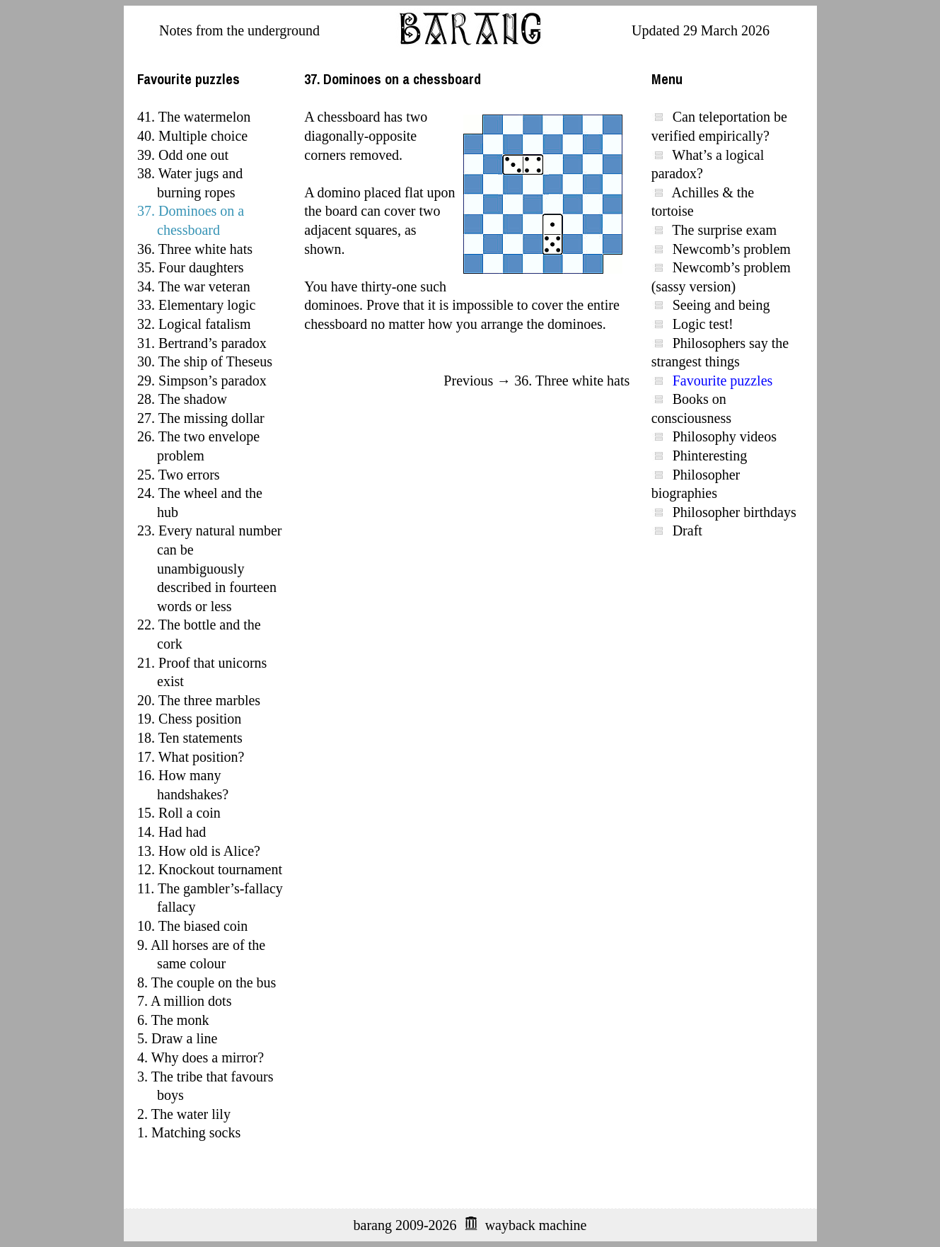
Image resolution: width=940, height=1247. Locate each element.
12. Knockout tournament (209, 869)
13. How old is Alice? (198, 851)
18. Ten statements (190, 738)
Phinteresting (710, 455)
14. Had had (171, 832)
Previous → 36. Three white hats (536, 380)
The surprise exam (724, 230)
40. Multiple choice (192, 136)
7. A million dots (184, 1001)
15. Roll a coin (179, 812)
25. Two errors (178, 474)
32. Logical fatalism (194, 324)
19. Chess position (189, 718)
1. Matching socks (188, 1132)
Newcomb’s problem (732, 249)
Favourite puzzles (723, 380)
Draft (687, 530)
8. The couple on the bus (206, 982)
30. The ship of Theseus (204, 361)
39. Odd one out (182, 155)
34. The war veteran (193, 286)
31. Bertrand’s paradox (202, 343)
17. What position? (190, 757)
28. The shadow (182, 399)
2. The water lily (184, 1114)
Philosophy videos (725, 436)
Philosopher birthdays (734, 512)
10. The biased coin (192, 926)
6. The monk (173, 1020)
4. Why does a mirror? (200, 1057)
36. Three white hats (195, 249)
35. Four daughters (190, 267)
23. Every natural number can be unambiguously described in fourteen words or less (209, 568)
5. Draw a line (177, 1038)
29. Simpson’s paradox (202, 380)
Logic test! (703, 324)
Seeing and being (721, 305)
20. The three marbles (198, 700)
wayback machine (536, 1225)
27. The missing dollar (201, 418)
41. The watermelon (193, 116)
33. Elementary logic (196, 305)
